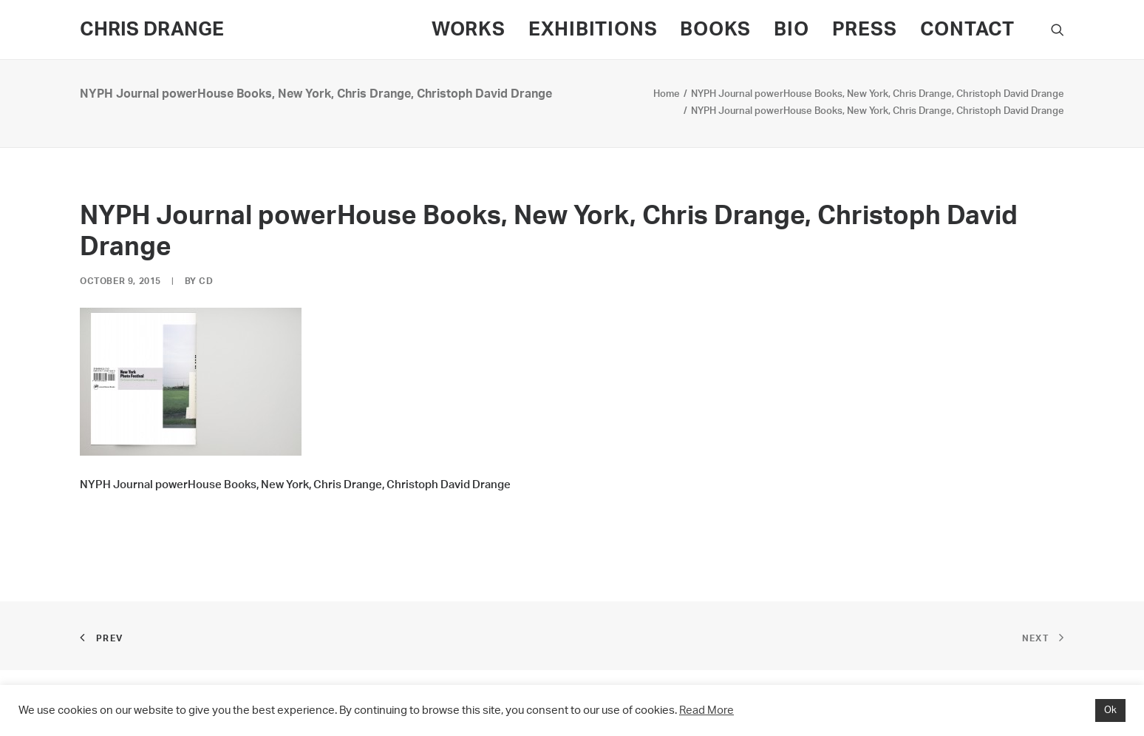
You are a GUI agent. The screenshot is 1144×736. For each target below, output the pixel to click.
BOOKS (715, 29)
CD (206, 281)
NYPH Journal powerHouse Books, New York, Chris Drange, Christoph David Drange (877, 94)
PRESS (864, 29)
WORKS (468, 29)
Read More (706, 710)
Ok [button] (1110, 710)
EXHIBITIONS (593, 29)
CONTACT (967, 29)
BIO (791, 29)
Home (666, 94)
